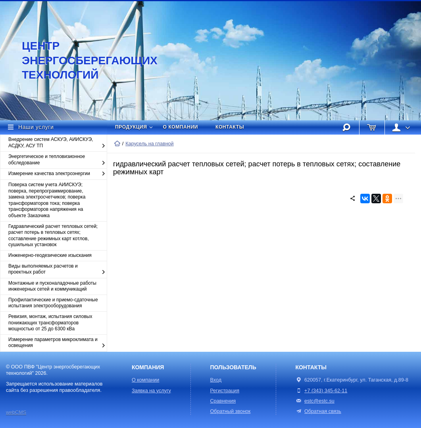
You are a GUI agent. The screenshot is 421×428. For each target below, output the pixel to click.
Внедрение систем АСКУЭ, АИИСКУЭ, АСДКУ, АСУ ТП (57, 143)
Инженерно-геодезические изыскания (50, 255)
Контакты (229, 127)
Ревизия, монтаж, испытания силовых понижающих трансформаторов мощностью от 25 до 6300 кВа (50, 323)
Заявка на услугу (151, 390)
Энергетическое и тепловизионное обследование (57, 160)
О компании (180, 127)
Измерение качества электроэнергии (57, 174)
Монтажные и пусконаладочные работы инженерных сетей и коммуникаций (52, 286)
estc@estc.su (319, 401)
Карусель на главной (149, 144)
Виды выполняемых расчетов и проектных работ (57, 269)
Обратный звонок (230, 411)
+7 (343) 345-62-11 (325, 390)
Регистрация (225, 390)
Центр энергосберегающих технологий (81, 60)
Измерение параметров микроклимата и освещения (57, 343)
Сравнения (223, 401)
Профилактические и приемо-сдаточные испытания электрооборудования (53, 303)
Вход (216, 380)
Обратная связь (318, 411)
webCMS (16, 412)
